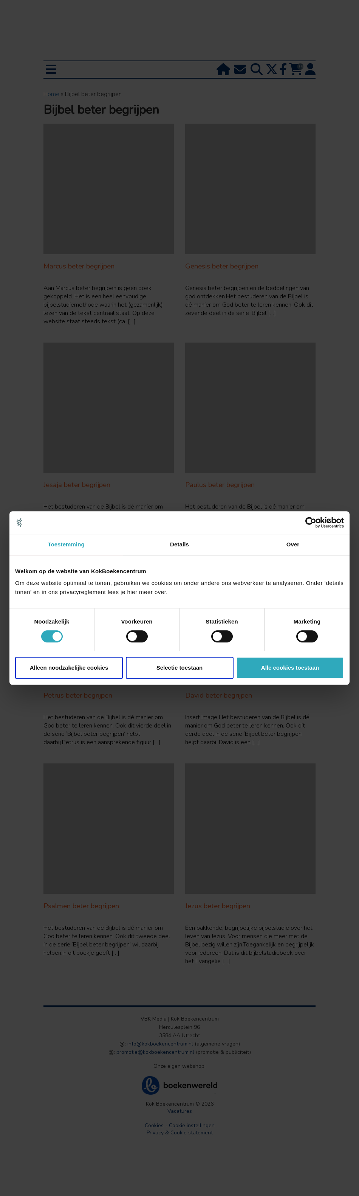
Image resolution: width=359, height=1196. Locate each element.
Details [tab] (179, 544)
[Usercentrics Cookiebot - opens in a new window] (311, 522)
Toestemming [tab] (66, 544)
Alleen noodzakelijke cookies (69, 667)
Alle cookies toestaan (290, 667)
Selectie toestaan (179, 667)
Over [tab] (293, 544)
